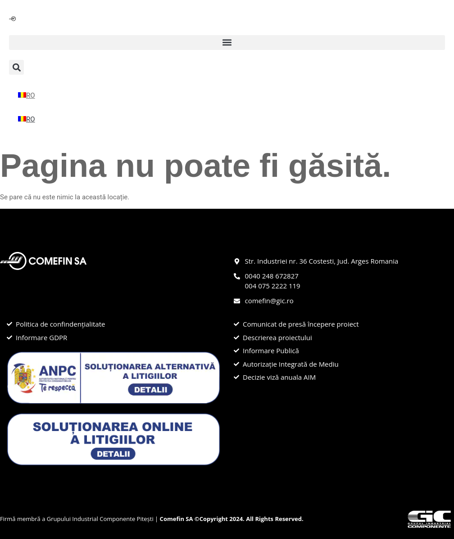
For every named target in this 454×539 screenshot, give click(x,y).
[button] (227, 42)
